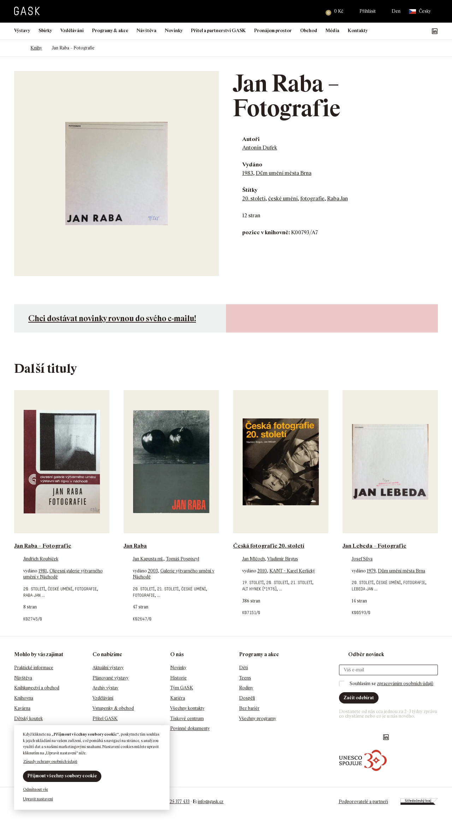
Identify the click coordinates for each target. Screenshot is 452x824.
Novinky (174, 30)
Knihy (36, 48)
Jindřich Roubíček (40, 558)
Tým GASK (181, 687)
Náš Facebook (401, 31)
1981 (42, 570)
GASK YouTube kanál (423, 31)
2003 (153, 570)
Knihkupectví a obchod (36, 687)
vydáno (30, 570)
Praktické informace (33, 667)
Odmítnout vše (35, 789)
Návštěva (146, 30)
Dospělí (247, 698)
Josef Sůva (362, 558)
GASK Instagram (412, 31)
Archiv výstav (105, 687)
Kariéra (177, 698)
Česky (420, 11)
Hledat (311, 11)
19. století (253, 582)
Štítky (249, 190)
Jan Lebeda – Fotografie (374, 545)
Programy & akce (110, 30)
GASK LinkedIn (435, 31)
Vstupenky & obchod (113, 708)
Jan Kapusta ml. (148, 558)
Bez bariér (249, 708)
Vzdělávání (72, 30)
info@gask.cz (211, 801)
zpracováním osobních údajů (405, 683)
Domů (17, 48)
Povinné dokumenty (190, 728)
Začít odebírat (359, 697)
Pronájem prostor (273, 30)
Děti (243, 667)
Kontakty (358, 30)
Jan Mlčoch (253, 558)
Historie (178, 678)
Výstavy (22, 30)
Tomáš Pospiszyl (182, 558)
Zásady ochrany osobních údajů (50, 761)
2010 (262, 570)
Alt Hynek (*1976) (259, 589)
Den (396, 11)
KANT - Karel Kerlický (292, 570)
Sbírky (45, 30)
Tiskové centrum (187, 718)
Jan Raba (135, 545)
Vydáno (252, 164)
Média (332, 30)
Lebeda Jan (362, 589)
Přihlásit (367, 11)
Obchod (308, 30)
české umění (283, 198)
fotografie (312, 198)
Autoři (251, 139)
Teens (245, 678)
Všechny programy (257, 718)
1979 (371, 570)
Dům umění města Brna (283, 173)
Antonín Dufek (259, 147)
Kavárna (22, 708)
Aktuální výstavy (108, 667)
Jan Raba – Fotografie (42, 545)
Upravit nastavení (38, 798)
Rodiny (246, 687)
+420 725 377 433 (173, 801)
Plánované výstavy (111, 678)
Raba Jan (337, 198)
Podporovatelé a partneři (363, 801)
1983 (247, 173)
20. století (254, 198)
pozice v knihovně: (266, 232)
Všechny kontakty (187, 708)
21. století (168, 589)
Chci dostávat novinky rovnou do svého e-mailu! (112, 318)
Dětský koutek (28, 718)
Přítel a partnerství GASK (218, 30)
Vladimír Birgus (282, 558)
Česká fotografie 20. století (268, 545)
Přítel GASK (105, 718)
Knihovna (23, 698)
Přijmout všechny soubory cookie (62, 775)
